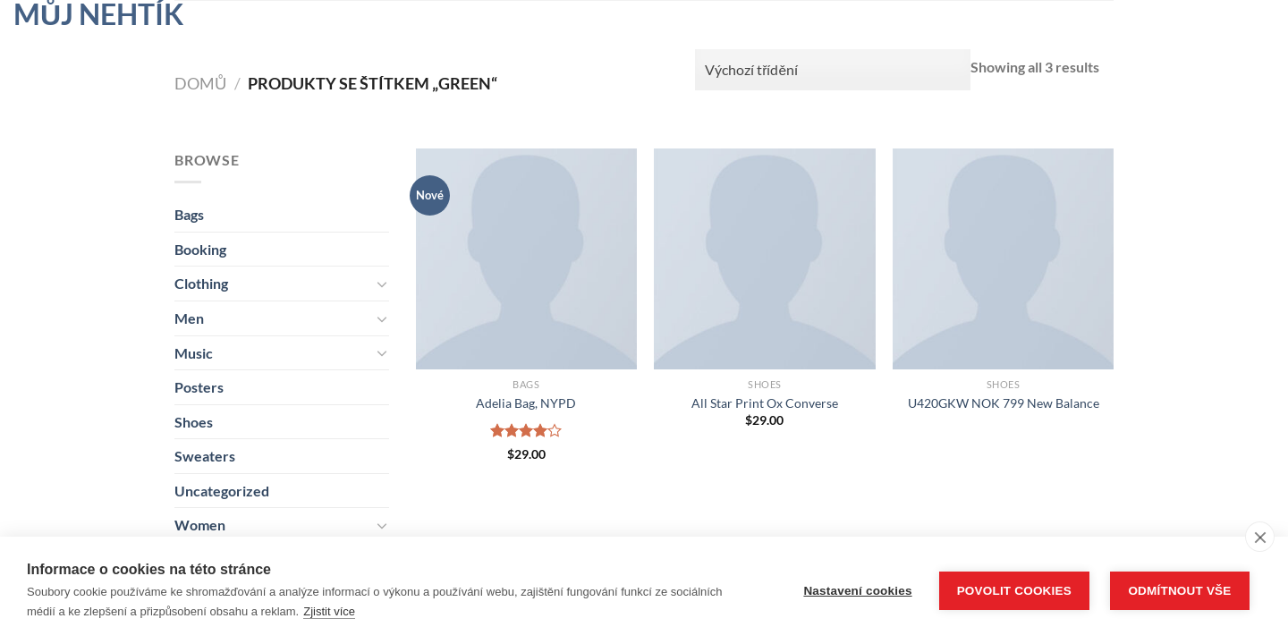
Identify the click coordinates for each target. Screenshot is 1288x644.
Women (199, 524)
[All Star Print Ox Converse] (764, 258)
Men (189, 317)
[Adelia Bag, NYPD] (526, 258)
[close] (1260, 536)
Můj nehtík (98, 14)
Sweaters (204, 455)
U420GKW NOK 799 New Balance (1003, 403)
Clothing (201, 283)
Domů (200, 83)
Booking (200, 249)
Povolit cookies (1014, 590)
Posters (199, 386)
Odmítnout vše (1179, 590)
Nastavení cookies (857, 590)
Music (193, 352)
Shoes (193, 421)
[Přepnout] (382, 283)
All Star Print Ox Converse (764, 403)
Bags (189, 214)
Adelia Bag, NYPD (526, 403)
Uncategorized (221, 490)
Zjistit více (329, 611)
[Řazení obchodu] (832, 69)
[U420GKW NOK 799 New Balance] (1003, 258)
